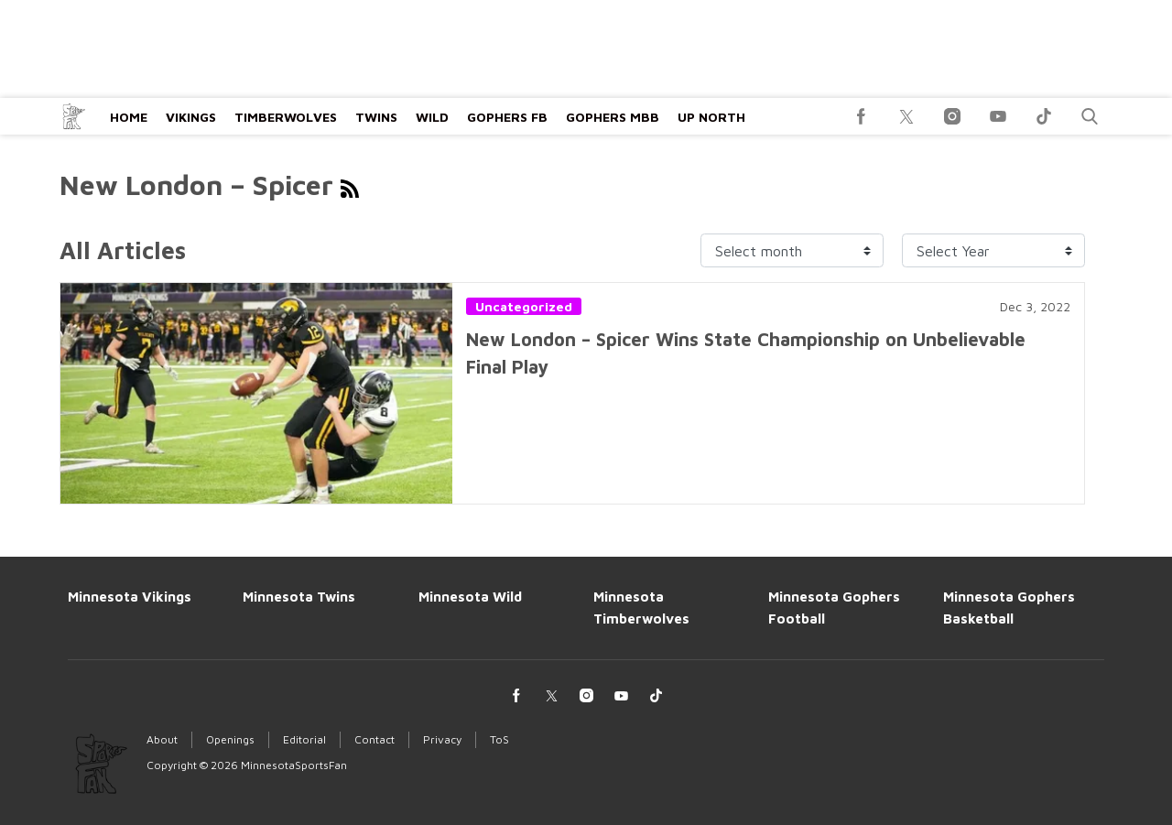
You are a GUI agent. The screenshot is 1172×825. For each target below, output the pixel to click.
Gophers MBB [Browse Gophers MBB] (612, 117)
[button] (1089, 116)
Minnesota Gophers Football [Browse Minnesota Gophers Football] (834, 607)
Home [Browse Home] (128, 117)
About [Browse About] (162, 739)
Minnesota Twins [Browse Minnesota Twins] (299, 596)
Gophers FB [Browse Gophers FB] (507, 117)
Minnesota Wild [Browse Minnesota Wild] (470, 596)
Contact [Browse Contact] (374, 739)
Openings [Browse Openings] (230, 739)
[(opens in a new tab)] (861, 116)
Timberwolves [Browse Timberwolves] (285, 117)
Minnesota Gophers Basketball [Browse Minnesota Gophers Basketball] (1009, 607)
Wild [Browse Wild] (432, 117)
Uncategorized (523, 306)
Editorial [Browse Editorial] (304, 739)
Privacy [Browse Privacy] (442, 739)
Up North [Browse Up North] (711, 117)
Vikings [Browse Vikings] (191, 117)
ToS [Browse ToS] (499, 739)
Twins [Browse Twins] (376, 117)
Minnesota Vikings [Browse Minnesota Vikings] (129, 596)
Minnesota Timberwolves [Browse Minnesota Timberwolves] (641, 607)
